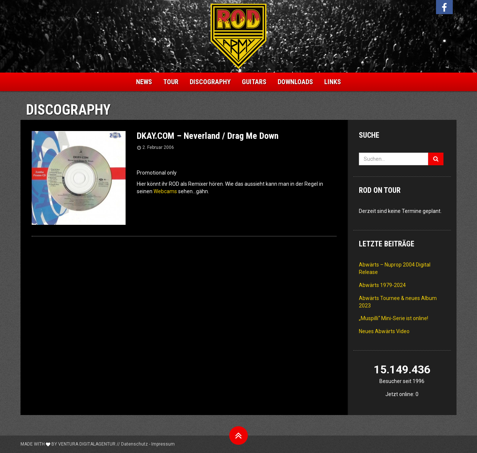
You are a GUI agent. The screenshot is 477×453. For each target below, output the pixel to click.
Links (332, 82)
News (144, 82)
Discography (210, 82)
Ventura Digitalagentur (87, 444)
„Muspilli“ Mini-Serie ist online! (393, 318)
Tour (171, 82)
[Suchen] (435, 159)
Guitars (254, 82)
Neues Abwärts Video (384, 331)
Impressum (163, 444)
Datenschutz (134, 444)
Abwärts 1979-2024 (382, 285)
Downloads (295, 82)
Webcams (165, 191)
